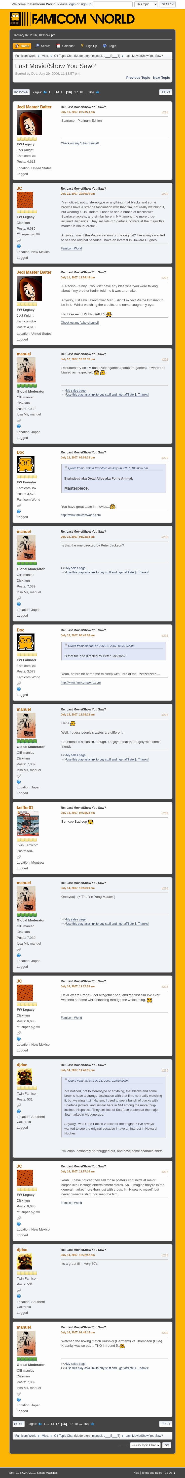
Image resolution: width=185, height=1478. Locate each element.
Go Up (18, 1423)
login (72, 4)
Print (166, 92)
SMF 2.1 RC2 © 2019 (22, 1472)
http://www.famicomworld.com (81, 515)
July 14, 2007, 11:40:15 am (78, 1070)
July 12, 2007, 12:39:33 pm (78, 359)
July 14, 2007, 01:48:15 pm (78, 1332)
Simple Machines (47, 1472)
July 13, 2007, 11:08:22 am (78, 714)
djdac (22, 1065)
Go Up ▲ (170, 1472)
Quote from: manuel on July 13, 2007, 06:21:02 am (101, 645)
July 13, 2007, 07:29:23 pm (78, 812)
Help (136, 1472)
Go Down (21, 92)
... (53, 92)
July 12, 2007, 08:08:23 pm (78, 457)
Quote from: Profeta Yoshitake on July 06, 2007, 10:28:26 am (108, 468)
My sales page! (76, 390)
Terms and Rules (152, 1472)
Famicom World (71, 248)
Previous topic (138, 77)
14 (57, 92)
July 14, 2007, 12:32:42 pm (78, 1254)
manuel (97, 56)
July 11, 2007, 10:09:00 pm (78, 193)
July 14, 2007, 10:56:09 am (78, 888)
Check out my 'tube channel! (80, 143)
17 (76, 92)
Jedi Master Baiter (34, 107)
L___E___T (111, 56)
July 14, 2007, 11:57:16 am (78, 1171)
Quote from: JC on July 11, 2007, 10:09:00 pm (98, 1080)
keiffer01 (25, 808)
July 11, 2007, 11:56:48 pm (78, 277)
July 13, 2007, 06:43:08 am (78, 635)
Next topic (161, 77)
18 (81, 92)
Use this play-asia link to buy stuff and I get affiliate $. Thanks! (107, 394)
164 (91, 92)
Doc (20, 452)
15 (62, 92)
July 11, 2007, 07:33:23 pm (78, 111)
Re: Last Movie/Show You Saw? (83, 107)
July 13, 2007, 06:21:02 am (78, 536)
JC (19, 188)
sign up (86, 4)
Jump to (123, 1445)
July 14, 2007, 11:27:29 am (78, 986)
